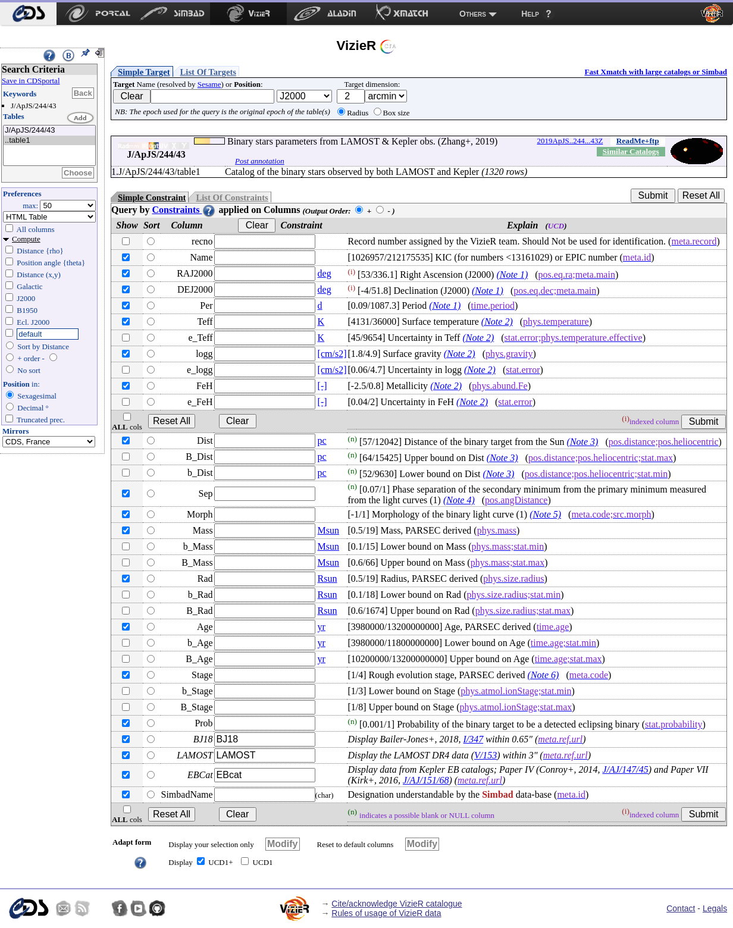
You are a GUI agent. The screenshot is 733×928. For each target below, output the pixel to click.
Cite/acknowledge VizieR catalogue (396, 903)
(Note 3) (583, 442)
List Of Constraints (232, 197)
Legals (715, 908)
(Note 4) (459, 500)
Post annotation (259, 160)
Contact (680, 908)
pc (322, 440)
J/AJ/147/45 (625, 769)
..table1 (49, 141)
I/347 (473, 739)
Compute (26, 238)
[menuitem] (28, 13)
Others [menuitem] (472, 13)
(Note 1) (512, 274)
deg (324, 273)
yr (321, 627)
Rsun (327, 578)
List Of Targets (208, 72)
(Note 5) (545, 514)
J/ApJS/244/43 (49, 131)
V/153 (485, 755)
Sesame (209, 84)
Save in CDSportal (31, 80)
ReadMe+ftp (637, 140)
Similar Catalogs (631, 151)
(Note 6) (543, 675)
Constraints (184, 210)
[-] (322, 386)
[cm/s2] (332, 354)
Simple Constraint (152, 197)
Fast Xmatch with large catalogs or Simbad (655, 71)
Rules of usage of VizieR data (386, 913)
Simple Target (144, 72)
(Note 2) (497, 321)
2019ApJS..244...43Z (570, 140)
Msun (328, 530)
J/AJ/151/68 (426, 780)
